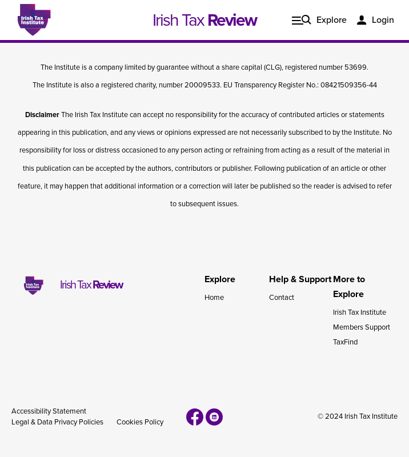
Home (214, 297)
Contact (281, 297)
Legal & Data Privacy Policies (57, 422)
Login (383, 20)
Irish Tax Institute (359, 312)
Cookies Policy (140, 422)
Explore (331, 20)
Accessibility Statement (48, 411)
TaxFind (345, 342)
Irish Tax (204, 20)
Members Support (361, 327)
